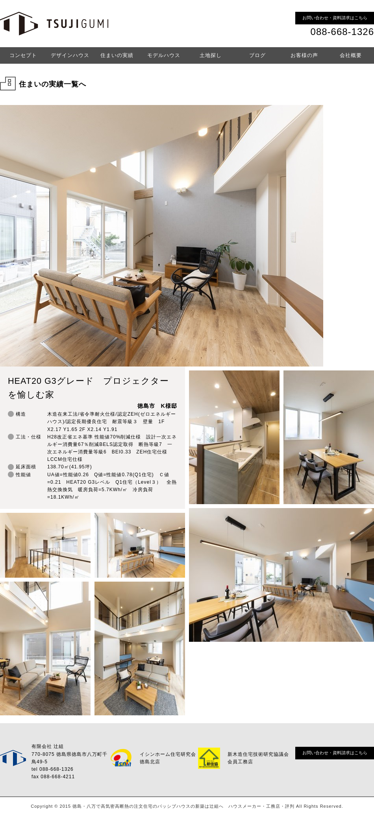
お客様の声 (304, 55)
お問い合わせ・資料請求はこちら (334, 17)
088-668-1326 (342, 31)
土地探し (211, 55)
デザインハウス (70, 55)
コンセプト (23, 55)
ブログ (257, 55)
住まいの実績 (116, 55)
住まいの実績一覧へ (52, 84)
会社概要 (351, 55)
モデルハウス (163, 55)
